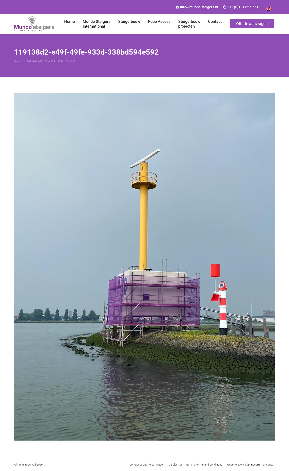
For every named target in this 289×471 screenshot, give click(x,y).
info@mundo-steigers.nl (197, 7)
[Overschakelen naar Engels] (268, 7)
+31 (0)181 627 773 (240, 7)
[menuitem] (69, 24)
